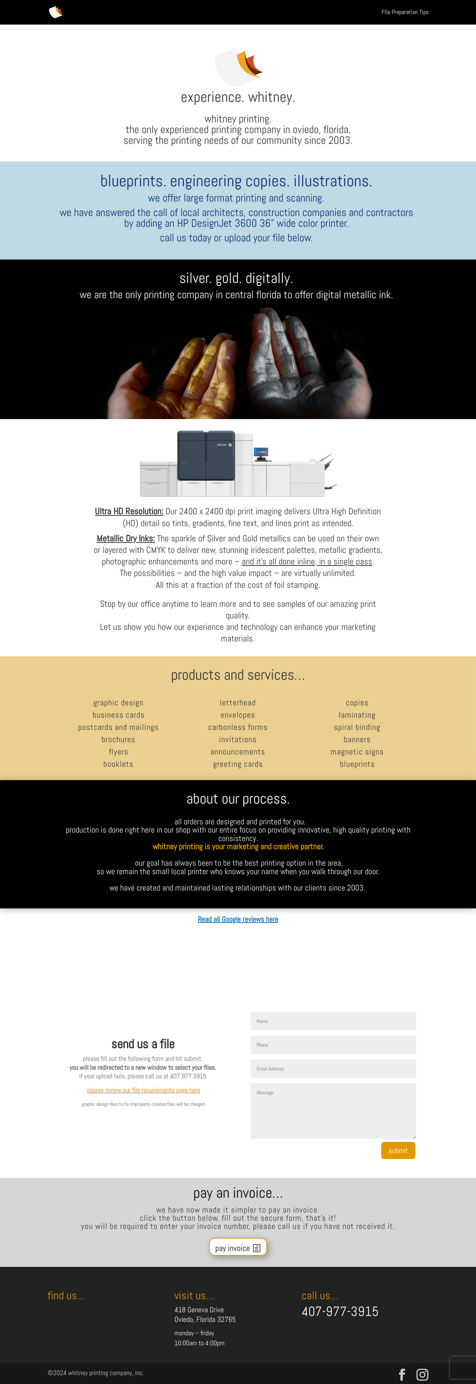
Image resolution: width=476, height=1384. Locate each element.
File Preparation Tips (405, 13)
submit (398, 1150)
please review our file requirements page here (143, 1090)
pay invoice (232, 1248)
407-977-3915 (340, 1311)
